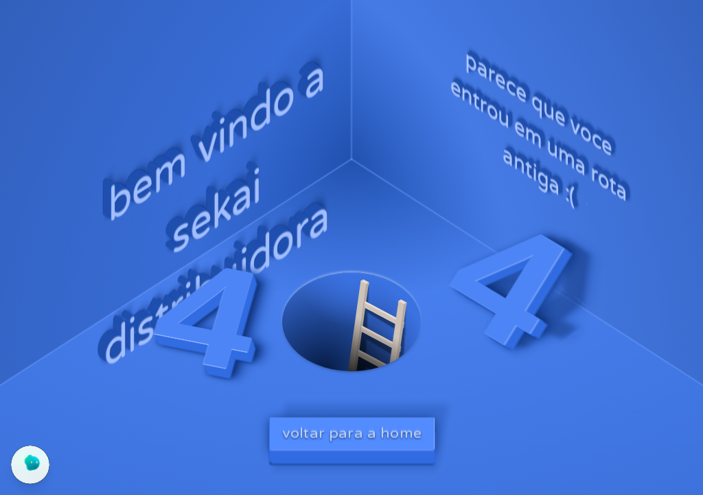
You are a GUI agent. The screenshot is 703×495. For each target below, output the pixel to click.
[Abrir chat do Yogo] (30, 465)
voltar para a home (352, 432)
